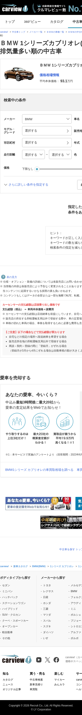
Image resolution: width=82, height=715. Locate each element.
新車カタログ (20, 566)
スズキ (47, 626)
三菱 (45, 608)
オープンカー (10, 626)
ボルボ (75, 638)
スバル (47, 620)
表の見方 (9, 277)
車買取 (34, 689)
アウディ (76, 603)
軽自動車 (7, 632)
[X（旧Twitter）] (47, 659)
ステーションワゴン (14, 603)
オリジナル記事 (12, 689)
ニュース (8, 684)
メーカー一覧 (35, 32)
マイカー (59, 679)
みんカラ (59, 684)
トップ (10, 21)
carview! (4, 32)
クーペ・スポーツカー (15, 620)
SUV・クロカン (11, 614)
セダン (6, 585)
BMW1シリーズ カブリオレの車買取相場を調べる (39, 469)
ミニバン (7, 591)
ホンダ (47, 603)
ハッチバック (10, 597)
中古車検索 (36, 679)
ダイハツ (48, 632)
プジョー (76, 620)
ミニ (73, 608)
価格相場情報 (49, 75)
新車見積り (36, 684)
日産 (45, 597)
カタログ (56, 21)
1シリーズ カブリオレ (62, 566)
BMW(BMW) (38, 566)
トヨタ (47, 585)
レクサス (48, 591)
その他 (6, 638)
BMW (74, 591)
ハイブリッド (10, 608)
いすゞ (47, 638)
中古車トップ (18, 32)
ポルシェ (76, 614)
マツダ (47, 614)
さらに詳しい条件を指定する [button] (28, 184)
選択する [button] (31, 130)
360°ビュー (32, 21)
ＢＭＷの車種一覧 (55, 32)
